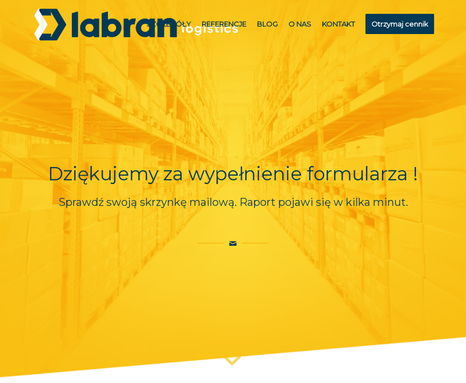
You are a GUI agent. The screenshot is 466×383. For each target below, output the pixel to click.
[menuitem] (168, 24)
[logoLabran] (136, 24)
